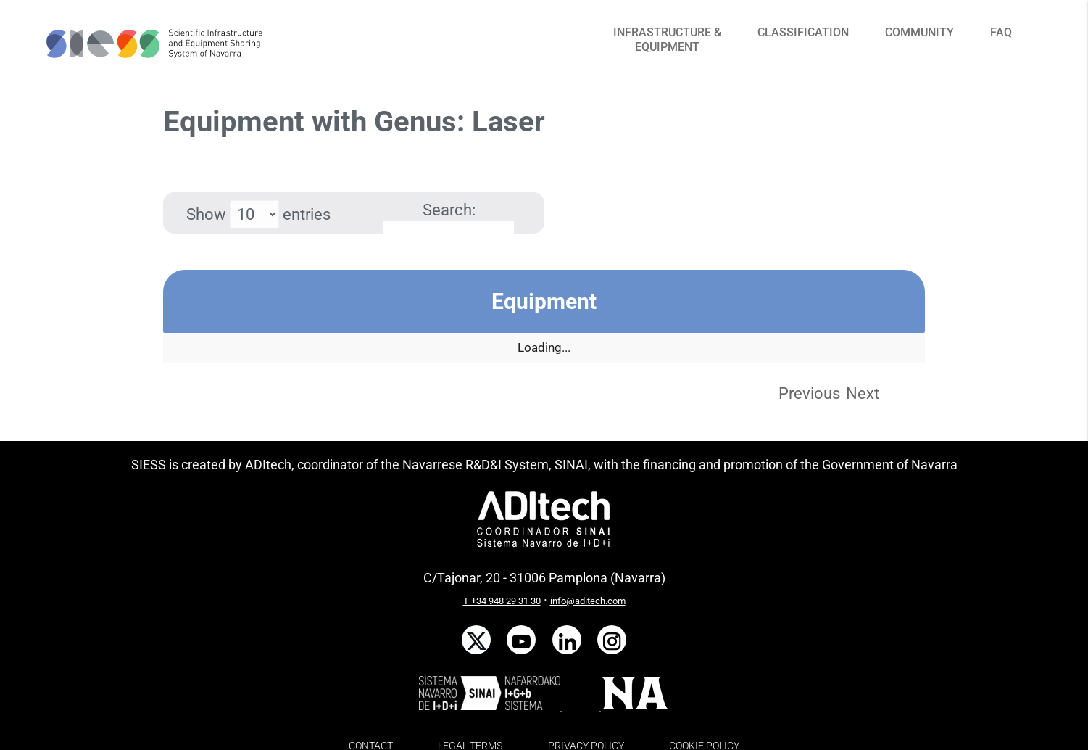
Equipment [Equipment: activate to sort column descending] (544, 301)
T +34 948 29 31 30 (502, 601)
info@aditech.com (588, 601)
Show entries (258, 214)
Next (862, 393)
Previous (809, 393)
